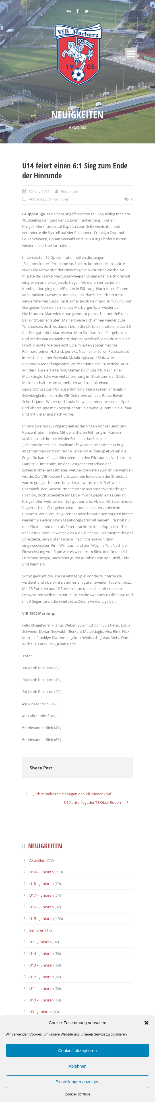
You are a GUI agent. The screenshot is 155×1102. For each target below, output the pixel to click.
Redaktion (69, 191)
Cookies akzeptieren (77, 1050)
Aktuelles (36, 199)
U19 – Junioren (41, 871)
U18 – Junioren (41, 883)
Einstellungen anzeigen (77, 1081)
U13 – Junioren (41, 965)
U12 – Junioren (41, 976)
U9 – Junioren (40, 1011)
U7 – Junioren (40, 941)
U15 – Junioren (41, 918)
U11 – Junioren (41, 988)
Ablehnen (77, 1066)
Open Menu (131, 53)
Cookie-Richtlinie (77, 1094)
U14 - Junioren (57, 199)
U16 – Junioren (41, 906)
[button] (146, 1023)
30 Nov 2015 (39, 191)
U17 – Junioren (41, 895)
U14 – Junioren (41, 953)
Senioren (36, 930)
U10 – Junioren (41, 1000)
